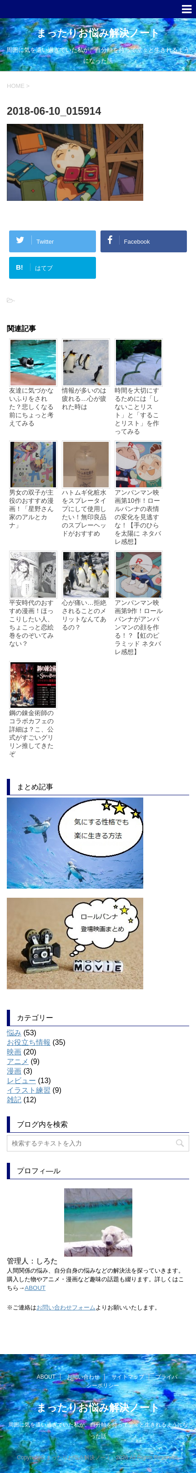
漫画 (14, 1071)
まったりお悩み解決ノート (98, 33)
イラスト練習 (28, 1090)
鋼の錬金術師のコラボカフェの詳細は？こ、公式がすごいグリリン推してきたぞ (31, 733)
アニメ (18, 1061)
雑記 (14, 1100)
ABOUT (35, 1287)
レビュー (21, 1080)
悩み (14, 1033)
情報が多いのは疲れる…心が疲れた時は (84, 398)
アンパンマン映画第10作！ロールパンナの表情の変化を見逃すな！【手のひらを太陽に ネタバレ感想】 (138, 517)
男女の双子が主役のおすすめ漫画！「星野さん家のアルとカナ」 (31, 509)
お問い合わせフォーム (65, 1307)
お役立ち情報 (28, 1042)
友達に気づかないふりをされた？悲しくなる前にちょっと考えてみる (31, 407)
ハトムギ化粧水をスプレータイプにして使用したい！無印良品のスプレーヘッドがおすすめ (84, 513)
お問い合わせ (83, 1377)
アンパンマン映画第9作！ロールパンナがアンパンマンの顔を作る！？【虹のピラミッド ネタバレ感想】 (139, 627)
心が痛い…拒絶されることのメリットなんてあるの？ (84, 615)
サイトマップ (127, 1377)
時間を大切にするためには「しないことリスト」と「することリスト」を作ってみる (137, 411)
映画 (14, 1052)
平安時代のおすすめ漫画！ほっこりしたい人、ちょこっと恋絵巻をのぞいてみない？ (31, 623)
